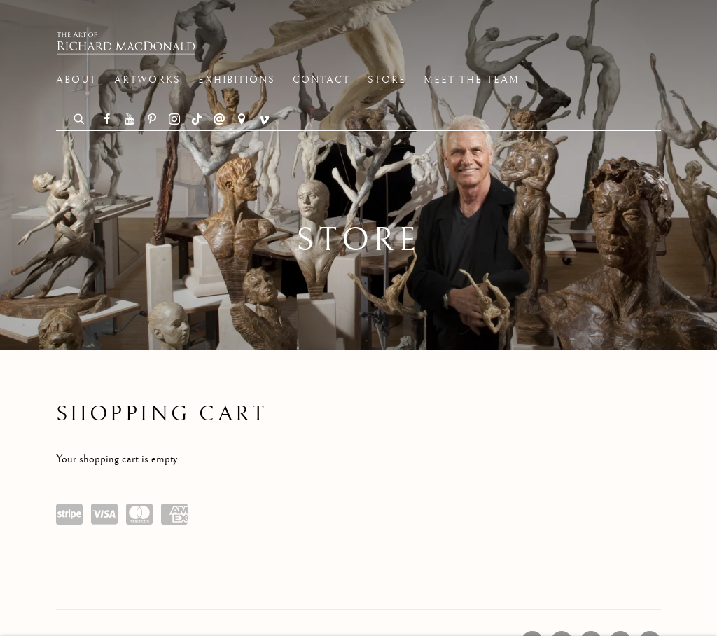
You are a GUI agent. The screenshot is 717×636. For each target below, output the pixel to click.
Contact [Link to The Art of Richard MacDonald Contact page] (321, 79)
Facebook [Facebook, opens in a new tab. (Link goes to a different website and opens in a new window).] (107, 120)
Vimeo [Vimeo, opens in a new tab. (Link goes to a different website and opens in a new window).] (264, 120)
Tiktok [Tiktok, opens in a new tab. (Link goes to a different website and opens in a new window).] (197, 120)
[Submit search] (80, 117)
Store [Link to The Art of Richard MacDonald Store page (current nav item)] (387, 79)
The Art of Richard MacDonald (126, 43)
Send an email (219, 120)
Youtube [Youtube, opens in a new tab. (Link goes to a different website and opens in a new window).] (129, 120)
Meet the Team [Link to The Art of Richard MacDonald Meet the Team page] (472, 79)
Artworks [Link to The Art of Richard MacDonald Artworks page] (147, 79)
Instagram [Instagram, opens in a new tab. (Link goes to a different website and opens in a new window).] (174, 120)
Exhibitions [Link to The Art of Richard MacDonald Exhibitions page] (236, 79)
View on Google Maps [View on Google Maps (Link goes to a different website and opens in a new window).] (241, 120)
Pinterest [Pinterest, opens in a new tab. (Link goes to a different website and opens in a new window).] (152, 120)
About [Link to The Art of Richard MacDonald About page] (76, 79)
